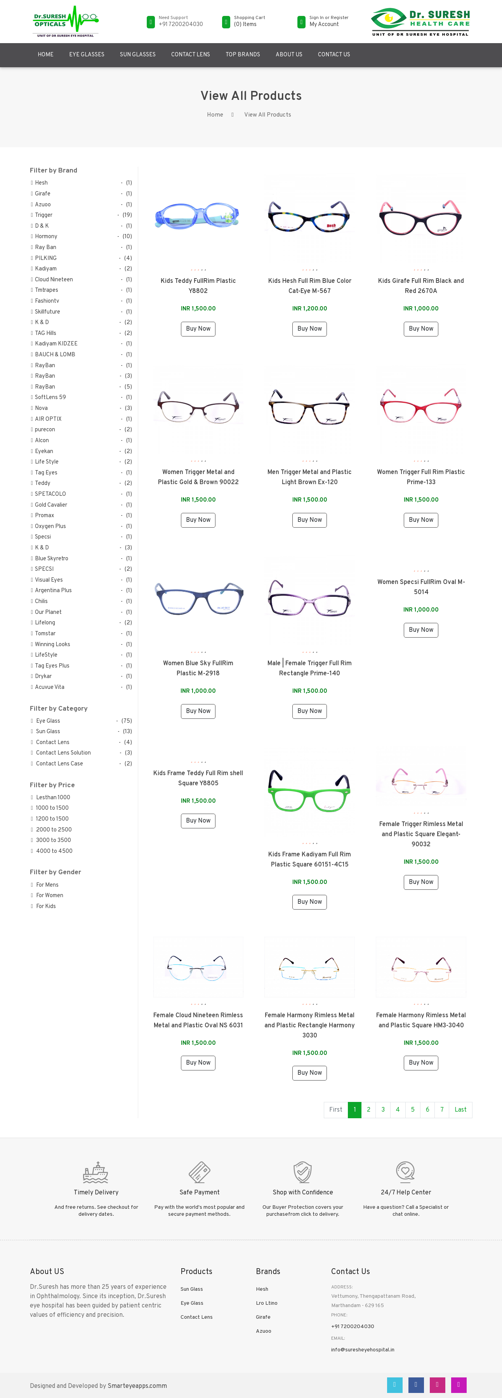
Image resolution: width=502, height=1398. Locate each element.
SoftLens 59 (48, 397)
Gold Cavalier (49, 505)
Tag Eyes (44, 473)
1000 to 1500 (50, 808)
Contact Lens (190, 55)
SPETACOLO (48, 494)
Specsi (41, 537)
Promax (42, 515)
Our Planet (46, 612)
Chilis (39, 601)
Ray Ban (43, 247)
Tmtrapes (44, 290)
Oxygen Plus (48, 526)
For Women (47, 895)
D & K (40, 226)
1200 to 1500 (50, 819)
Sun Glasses (138, 55)
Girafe (40, 194)
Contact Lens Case (57, 764)
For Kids (43, 906)
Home (46, 55)
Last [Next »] (461, 1110)
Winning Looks (50, 644)
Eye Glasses (86, 55)
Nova (39, 408)
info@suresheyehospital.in (362, 1350)
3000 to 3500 (51, 840)
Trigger (41, 215)
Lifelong (43, 623)
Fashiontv (45, 301)
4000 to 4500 (52, 851)
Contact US (334, 55)
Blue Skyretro (49, 559)
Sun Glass (45, 732)
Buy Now (198, 329)
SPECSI (42, 569)
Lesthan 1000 (50, 798)
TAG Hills (43, 333)
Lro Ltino (267, 1303)
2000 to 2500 (51, 830)
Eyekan (42, 451)
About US (289, 55)
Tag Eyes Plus (50, 666)
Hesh (39, 183)
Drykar (41, 676)
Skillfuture (45, 312)
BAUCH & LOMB (53, 355)
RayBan (43, 366)
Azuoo (41, 205)
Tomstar (43, 634)
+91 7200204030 (352, 1326)
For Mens (45, 885)
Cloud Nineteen (52, 280)
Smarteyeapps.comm (137, 1386)
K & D (40, 322)
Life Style (45, 462)
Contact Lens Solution (61, 753)
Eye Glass (45, 721)
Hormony (44, 237)
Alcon (40, 441)
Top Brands (243, 55)
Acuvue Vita (47, 687)
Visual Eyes (47, 580)
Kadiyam (44, 269)
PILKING (44, 258)
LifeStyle (44, 655)
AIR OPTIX (46, 419)
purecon (43, 430)
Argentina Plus (51, 590)
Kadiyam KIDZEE (54, 344)
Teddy (40, 483)
